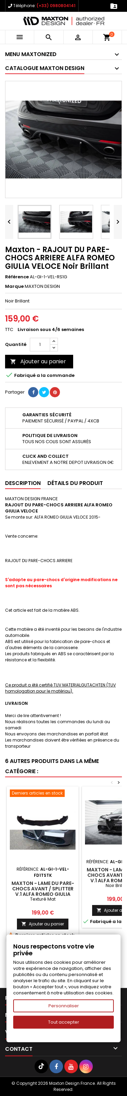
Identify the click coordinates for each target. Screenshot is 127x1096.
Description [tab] (23, 483)
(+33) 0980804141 (56, 5)
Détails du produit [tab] (75, 483)
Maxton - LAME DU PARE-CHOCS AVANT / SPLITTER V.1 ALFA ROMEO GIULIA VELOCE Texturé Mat (43, 891)
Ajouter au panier (38, 361)
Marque (14, 286)
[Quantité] (40, 344)
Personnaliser (63, 1006)
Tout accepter (63, 1022)
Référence (17, 277)
